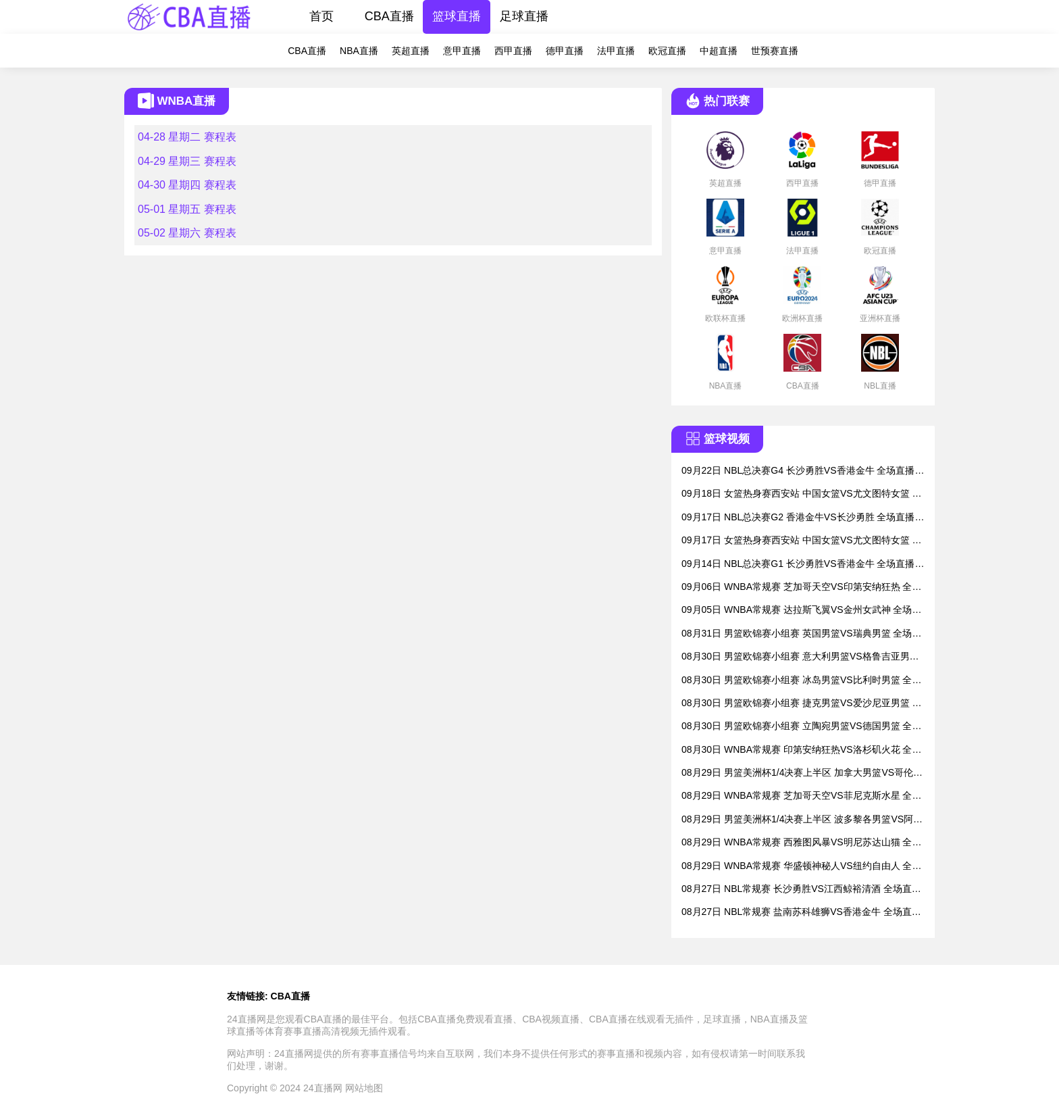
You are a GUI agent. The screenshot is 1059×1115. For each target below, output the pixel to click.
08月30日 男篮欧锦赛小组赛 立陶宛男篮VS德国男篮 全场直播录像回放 (801, 726)
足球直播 (524, 16)
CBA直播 (389, 16)
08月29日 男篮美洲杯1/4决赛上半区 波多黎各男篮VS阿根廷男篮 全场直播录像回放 (802, 820)
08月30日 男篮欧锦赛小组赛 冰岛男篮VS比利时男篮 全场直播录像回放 (801, 680)
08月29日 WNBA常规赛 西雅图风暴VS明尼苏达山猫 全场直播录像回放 (801, 843)
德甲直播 (565, 50)
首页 (321, 16)
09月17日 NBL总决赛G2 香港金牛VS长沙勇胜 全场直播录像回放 (802, 518)
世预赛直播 (774, 50)
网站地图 (364, 1088)
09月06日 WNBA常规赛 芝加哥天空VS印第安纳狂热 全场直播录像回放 (801, 587)
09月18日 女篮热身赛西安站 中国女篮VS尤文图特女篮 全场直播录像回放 (801, 494)
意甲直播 (462, 50)
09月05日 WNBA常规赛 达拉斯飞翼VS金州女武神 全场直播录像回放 (801, 610)
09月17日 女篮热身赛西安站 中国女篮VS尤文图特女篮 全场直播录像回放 (801, 541)
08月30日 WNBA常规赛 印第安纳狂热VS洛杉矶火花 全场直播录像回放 (801, 750)
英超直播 (411, 50)
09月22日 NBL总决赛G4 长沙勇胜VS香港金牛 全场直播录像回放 (802, 471)
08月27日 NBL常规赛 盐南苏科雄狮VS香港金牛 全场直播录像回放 (801, 912)
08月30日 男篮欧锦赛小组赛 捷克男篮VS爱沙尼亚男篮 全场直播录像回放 (801, 703)
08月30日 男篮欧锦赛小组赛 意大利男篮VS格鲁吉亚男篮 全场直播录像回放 (800, 657)
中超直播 (719, 50)
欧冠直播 (667, 50)
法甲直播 (616, 50)
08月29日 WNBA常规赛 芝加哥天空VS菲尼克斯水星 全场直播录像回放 (801, 796)
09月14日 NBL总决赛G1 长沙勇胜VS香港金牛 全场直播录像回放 (802, 564)
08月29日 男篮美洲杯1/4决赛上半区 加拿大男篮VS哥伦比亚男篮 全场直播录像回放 (802, 773)
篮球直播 (456, 16)
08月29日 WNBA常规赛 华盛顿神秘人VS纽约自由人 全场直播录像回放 (801, 866)
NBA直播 (359, 50)
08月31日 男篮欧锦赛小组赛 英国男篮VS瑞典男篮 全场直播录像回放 (801, 634)
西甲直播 (513, 50)
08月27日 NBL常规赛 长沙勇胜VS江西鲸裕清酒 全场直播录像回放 (801, 889)
